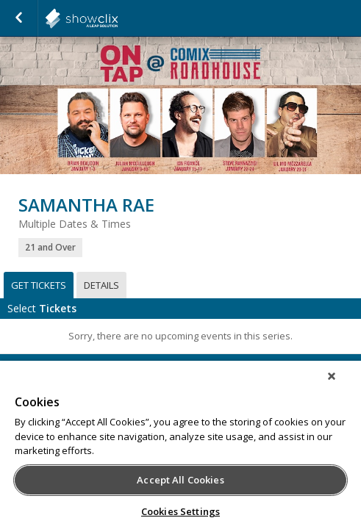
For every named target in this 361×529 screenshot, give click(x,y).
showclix (117, 18)
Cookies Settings (180, 511)
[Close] (341, 385)
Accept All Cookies (180, 479)
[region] (180, 449)
